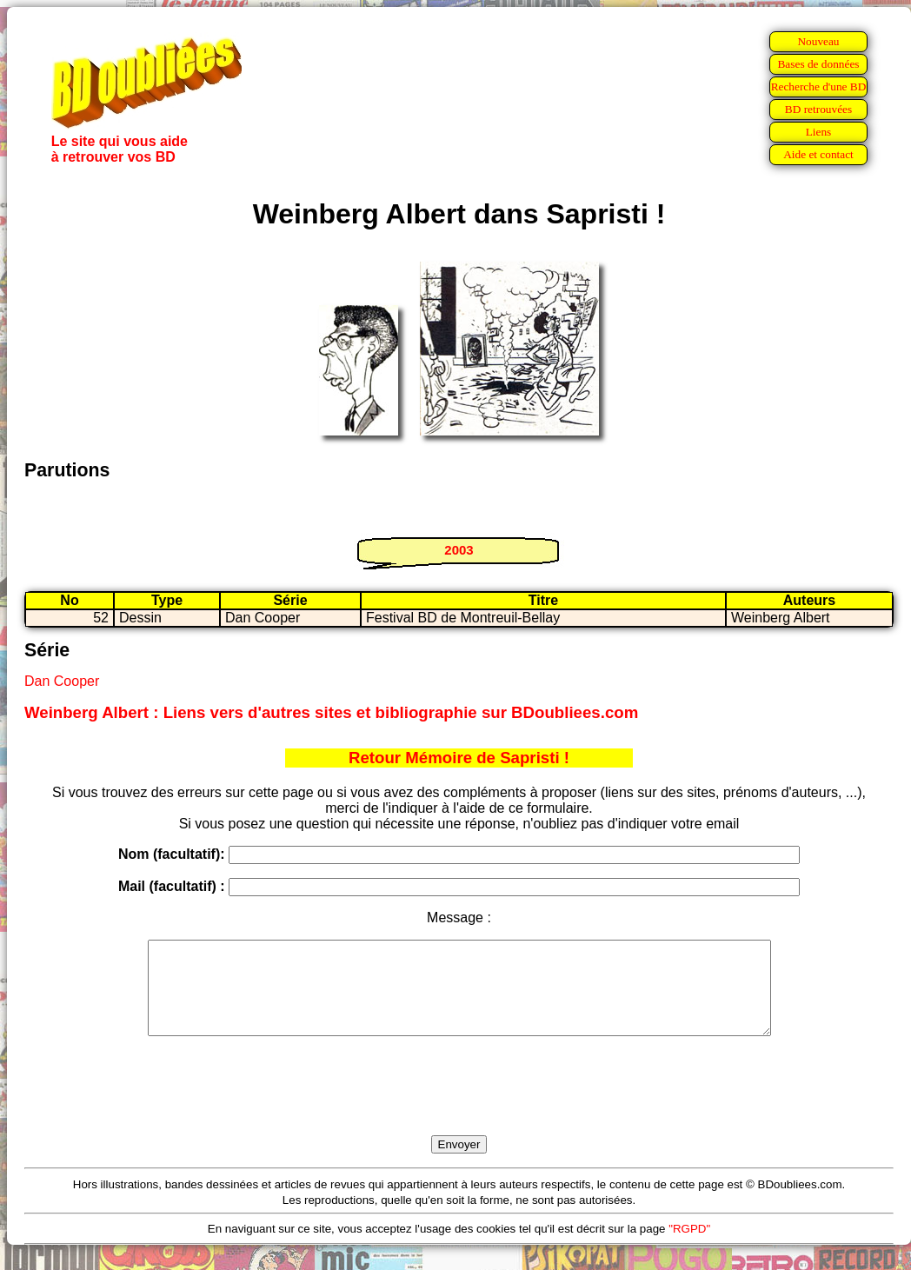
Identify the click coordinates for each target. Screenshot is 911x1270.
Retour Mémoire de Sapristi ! (459, 757)
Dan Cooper (61, 681)
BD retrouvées (818, 109)
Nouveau (818, 41)
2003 (458, 549)
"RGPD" (689, 1246)
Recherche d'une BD (819, 86)
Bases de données (818, 63)
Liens (819, 131)
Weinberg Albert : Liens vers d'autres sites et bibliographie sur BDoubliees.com (331, 712)
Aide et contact (818, 154)
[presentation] (459, 1106)
